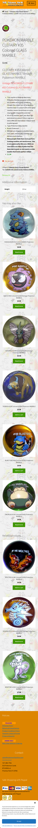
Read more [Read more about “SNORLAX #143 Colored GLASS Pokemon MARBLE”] (19, 525)
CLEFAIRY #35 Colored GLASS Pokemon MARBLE (19, 169)
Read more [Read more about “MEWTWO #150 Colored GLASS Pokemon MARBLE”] (19, 697)
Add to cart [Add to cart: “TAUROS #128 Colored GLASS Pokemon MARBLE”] (19, 415)
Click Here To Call (7, 760)
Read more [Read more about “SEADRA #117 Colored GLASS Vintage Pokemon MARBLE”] (19, 641)
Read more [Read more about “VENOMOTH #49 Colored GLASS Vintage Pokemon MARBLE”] (19, 361)
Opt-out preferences (7, 825)
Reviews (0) (6, 175)
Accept (19, 821)
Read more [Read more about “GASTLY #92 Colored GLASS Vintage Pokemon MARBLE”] (19, 306)
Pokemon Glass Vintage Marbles (19, 11)
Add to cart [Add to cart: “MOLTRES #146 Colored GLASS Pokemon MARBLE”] (19, 588)
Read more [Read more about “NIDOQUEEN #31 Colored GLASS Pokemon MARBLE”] (19, 252)
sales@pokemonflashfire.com (12, 757)
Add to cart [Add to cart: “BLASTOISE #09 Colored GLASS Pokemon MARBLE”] (19, 471)
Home (6, 11)
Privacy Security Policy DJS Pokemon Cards (25, 825)
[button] (35, 803)
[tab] (19, 175)
